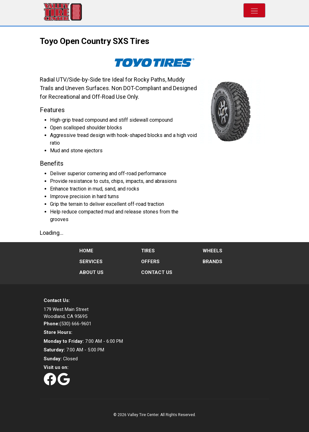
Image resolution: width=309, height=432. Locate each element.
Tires (148, 251)
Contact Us (156, 272)
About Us (91, 272)
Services (91, 261)
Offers (150, 261)
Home (86, 251)
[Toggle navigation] (254, 10)
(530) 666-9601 (67, 324)
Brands (212, 261)
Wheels (212, 251)
